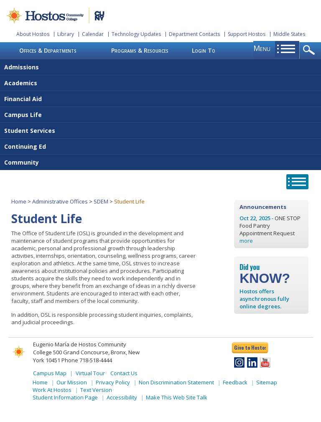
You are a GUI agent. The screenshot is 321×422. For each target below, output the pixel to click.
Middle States (289, 34)
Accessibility (122, 397)
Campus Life (23, 115)
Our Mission (71, 382)
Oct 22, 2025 (254, 218)
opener (310, 50)
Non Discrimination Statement (176, 382)
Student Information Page (65, 397)
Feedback (235, 382)
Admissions (21, 67)
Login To (203, 50)
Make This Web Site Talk (176, 397)
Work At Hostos (52, 390)
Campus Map (49, 373)
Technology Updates (136, 34)
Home (18, 201)
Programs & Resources (139, 50)
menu (261, 48)
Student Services (29, 131)
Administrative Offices (60, 201)
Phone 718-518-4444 (86, 360)
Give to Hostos (250, 347)
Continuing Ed (25, 146)
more (246, 240)
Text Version (96, 390)
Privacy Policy (113, 382)
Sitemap (266, 382)
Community (21, 162)
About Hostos (32, 34)
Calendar (93, 34)
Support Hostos (246, 34)
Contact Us (124, 373)
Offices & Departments (47, 50)
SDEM (101, 201)
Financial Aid (23, 99)
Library (65, 34)
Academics (20, 83)
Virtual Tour (90, 373)
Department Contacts (194, 34)
